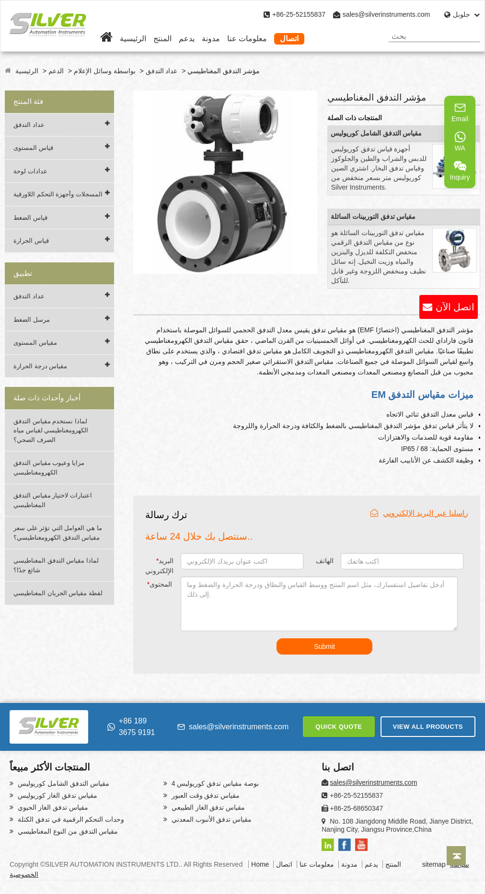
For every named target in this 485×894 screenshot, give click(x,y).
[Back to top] (456, 855)
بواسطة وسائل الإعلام (105, 71)
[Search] (469, 36)
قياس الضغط (30, 217)
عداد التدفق (162, 71)
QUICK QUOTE (338, 726)
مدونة (211, 38)
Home (260, 864)
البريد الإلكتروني (159, 566)
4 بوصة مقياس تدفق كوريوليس (214, 783)
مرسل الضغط (31, 319)
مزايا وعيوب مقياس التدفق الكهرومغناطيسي (48, 467)
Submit (324, 646)
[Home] (106, 38)
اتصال (289, 38)
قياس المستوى (33, 147)
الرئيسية (133, 38)
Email (459, 112)
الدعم (56, 71)
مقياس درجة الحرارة (40, 366)
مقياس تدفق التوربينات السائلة (373, 216)
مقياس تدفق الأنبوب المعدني (211, 819)
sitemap (434, 864)
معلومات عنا (247, 38)
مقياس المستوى (35, 342)
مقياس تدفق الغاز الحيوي (52, 807)
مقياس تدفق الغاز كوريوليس (56, 795)
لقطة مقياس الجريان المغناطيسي (58, 593)
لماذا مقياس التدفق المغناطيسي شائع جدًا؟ (56, 565)
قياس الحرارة (31, 240)
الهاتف (325, 561)
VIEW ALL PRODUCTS (428, 726)
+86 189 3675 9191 (131, 726)
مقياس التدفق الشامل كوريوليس (376, 133)
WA (460, 141)
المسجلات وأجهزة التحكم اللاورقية (58, 194)
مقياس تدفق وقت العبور (205, 795)
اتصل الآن (455, 307)
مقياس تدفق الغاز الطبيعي (207, 807)
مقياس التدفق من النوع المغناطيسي (67, 831)
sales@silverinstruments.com (386, 14)
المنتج (162, 38)
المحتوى (159, 584)
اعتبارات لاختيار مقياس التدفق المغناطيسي (52, 500)
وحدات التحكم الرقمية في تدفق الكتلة (70, 819)
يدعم (187, 38)
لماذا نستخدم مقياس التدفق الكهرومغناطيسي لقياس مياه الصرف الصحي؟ (50, 430)
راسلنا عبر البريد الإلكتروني (419, 513)
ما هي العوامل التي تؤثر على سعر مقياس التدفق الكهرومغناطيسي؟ (57, 532)
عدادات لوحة (30, 171)
